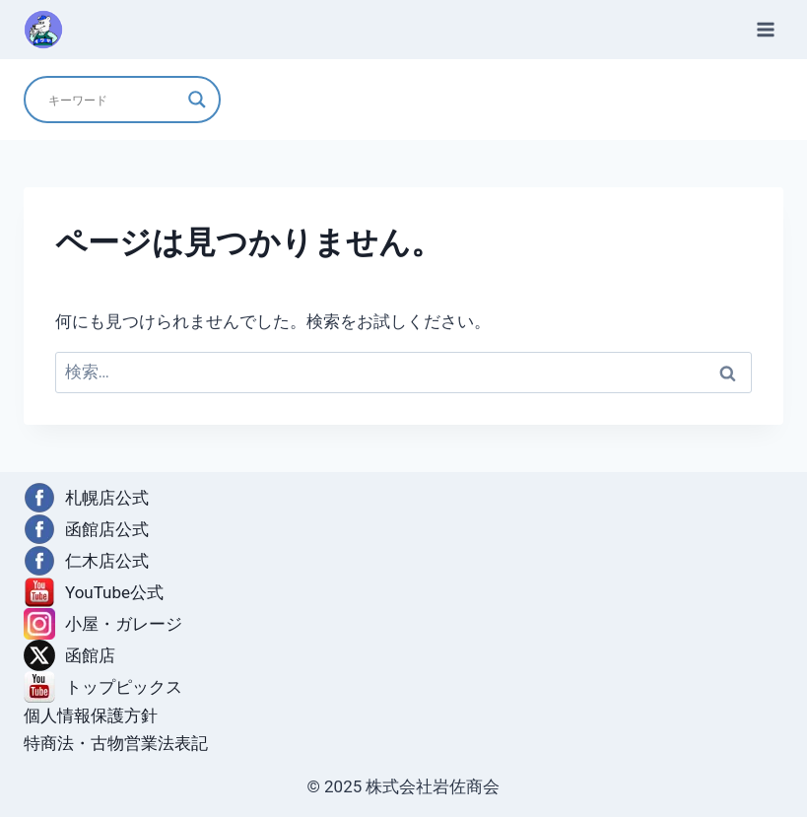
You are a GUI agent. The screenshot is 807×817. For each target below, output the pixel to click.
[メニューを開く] (765, 29)
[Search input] (113, 99)
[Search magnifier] (197, 99)
